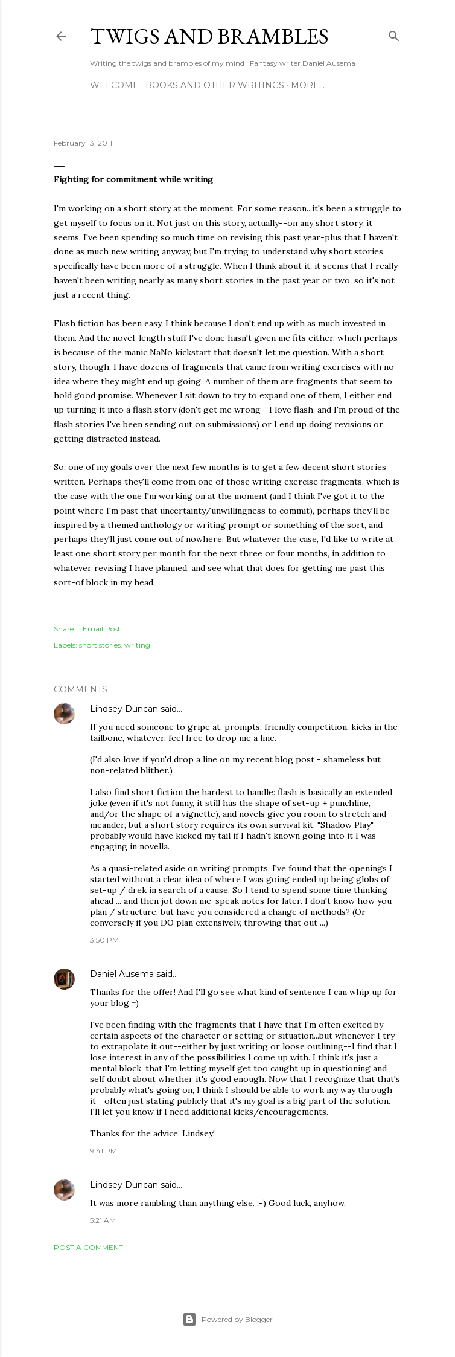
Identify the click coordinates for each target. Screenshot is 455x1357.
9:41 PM (103, 1150)
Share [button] (64, 628)
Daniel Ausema (122, 974)
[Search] (394, 33)
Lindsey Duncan (124, 708)
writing (137, 644)
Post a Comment (88, 1247)
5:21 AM (103, 1220)
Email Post (102, 628)
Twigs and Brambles (209, 36)
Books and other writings (214, 85)
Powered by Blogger (227, 1319)
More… (308, 85)
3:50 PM (104, 939)
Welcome (114, 85)
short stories (100, 644)
